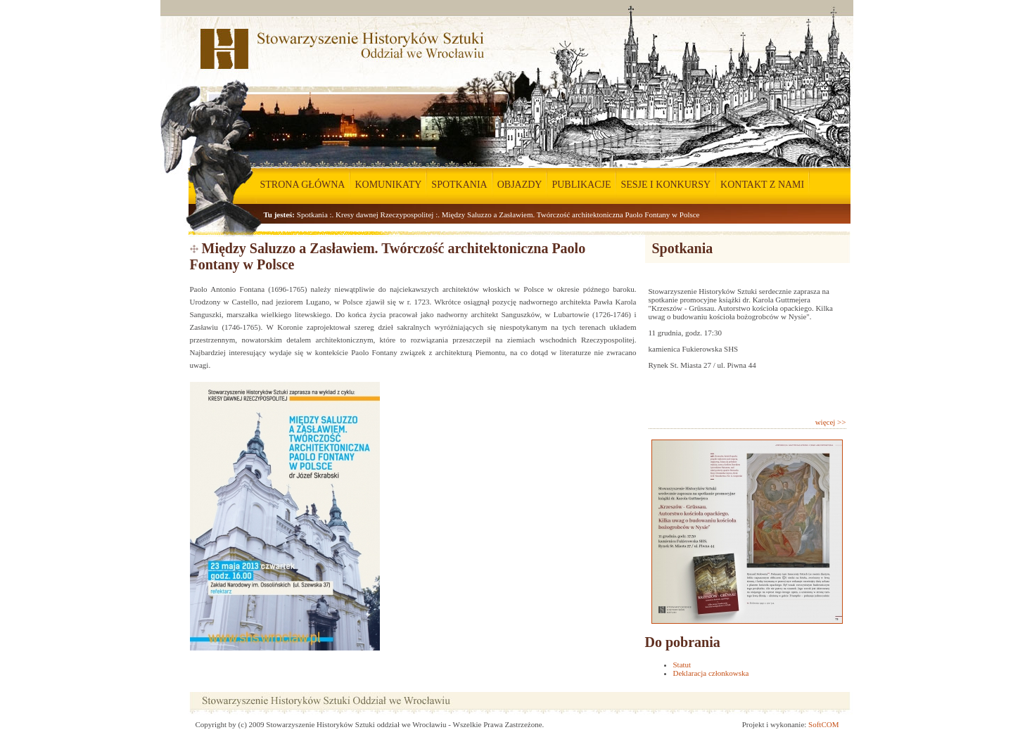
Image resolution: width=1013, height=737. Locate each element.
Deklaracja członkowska (711, 673)
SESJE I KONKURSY (665, 184)
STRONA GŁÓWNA (302, 184)
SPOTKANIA (459, 184)
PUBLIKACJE (581, 184)
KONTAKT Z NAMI (762, 184)
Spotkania (312, 214)
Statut (682, 664)
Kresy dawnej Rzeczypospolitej (384, 214)
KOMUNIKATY (388, 184)
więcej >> (830, 422)
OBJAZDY (519, 184)
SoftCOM (823, 724)
